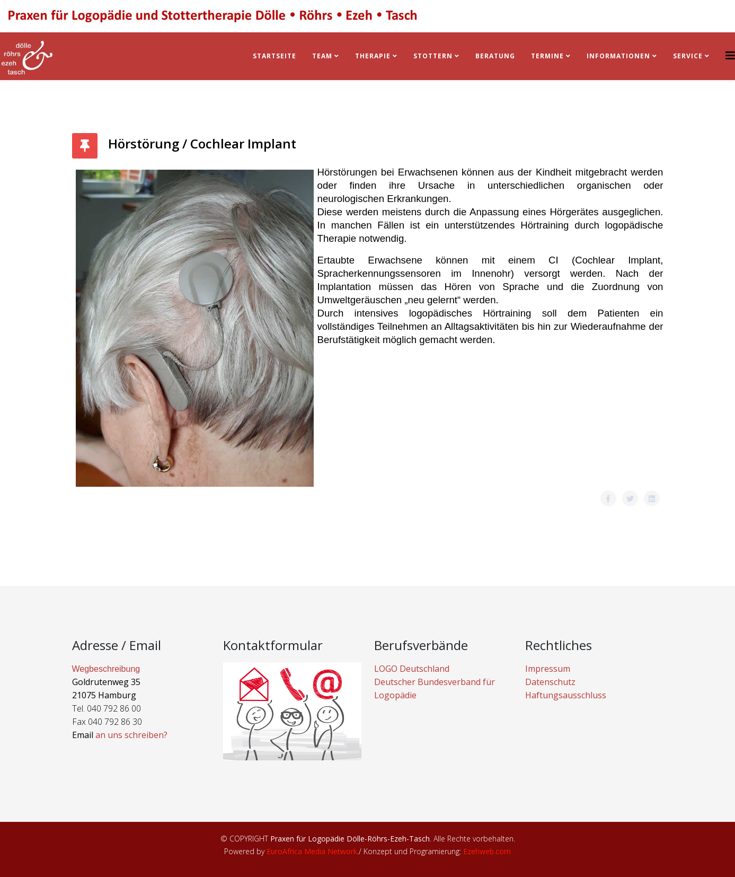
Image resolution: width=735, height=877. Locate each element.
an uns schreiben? (131, 735)
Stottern (433, 55)
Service (688, 55)
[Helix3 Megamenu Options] (730, 55)
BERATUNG (495, 55)
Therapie (373, 55)
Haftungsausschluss (565, 695)
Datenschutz (550, 682)
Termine (548, 55)
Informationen (618, 55)
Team (322, 55)
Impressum (547, 668)
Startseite (274, 55)
